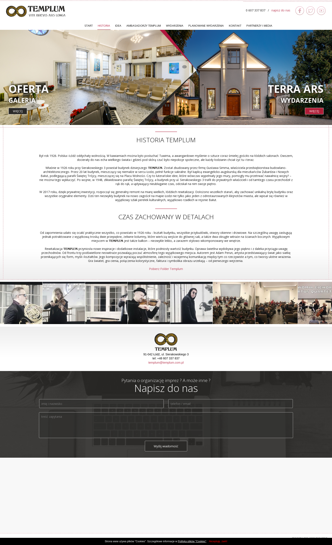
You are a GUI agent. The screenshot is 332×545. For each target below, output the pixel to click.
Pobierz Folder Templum (166, 269)
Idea (118, 25)
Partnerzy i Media (259, 25)
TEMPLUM (35, 11)
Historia (104, 25)
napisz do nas (280, 10)
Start (88, 25)
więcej (18, 111)
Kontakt (235, 25)
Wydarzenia (174, 25)
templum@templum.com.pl (166, 362)
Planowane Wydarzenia (206, 25)
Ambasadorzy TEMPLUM (143, 25)
